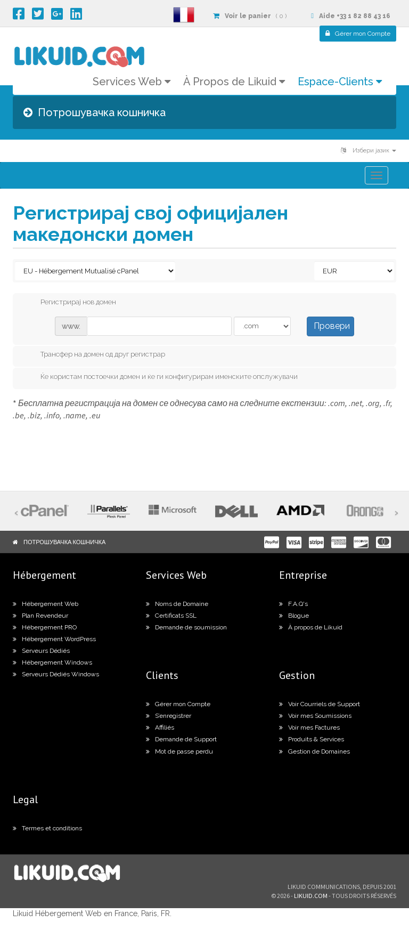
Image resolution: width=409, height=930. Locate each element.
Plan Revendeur (40, 615)
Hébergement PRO (45, 627)
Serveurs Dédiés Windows (56, 674)
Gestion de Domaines (314, 751)
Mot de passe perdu (179, 751)
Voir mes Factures (309, 727)
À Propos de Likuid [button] (234, 81)
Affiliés (160, 727)
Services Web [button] (131, 81)
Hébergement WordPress (54, 639)
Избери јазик (368, 150)
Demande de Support (181, 739)
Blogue (294, 615)
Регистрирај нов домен (69, 303)
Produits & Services (311, 739)
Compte (357, 33)
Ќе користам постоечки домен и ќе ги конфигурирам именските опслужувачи (160, 377)
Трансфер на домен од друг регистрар (94, 355)
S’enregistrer (168, 715)
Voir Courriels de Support (319, 704)
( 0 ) (250, 16)
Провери (332, 326)
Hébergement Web (45, 604)
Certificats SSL (171, 615)
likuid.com (311, 896)
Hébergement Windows (52, 662)
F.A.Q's (293, 604)
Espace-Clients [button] (340, 81)
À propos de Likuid (310, 627)
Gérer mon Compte (178, 704)
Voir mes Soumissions (315, 715)
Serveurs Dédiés (41, 650)
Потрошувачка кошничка (64, 542)
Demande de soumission (186, 627)
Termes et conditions (47, 828)
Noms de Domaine (177, 604)
